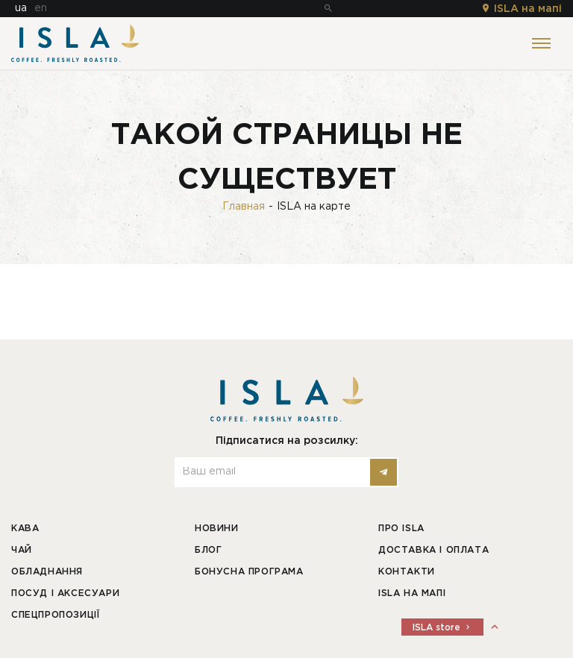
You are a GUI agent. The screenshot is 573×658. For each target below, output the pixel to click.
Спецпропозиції (55, 615)
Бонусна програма (249, 572)
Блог (208, 550)
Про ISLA (401, 528)
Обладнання (47, 572)
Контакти (406, 572)
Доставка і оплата (433, 550)
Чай (21, 550)
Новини (217, 528)
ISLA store (442, 628)
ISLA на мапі (521, 8)
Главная (243, 206)
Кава (25, 528)
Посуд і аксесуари (65, 593)
